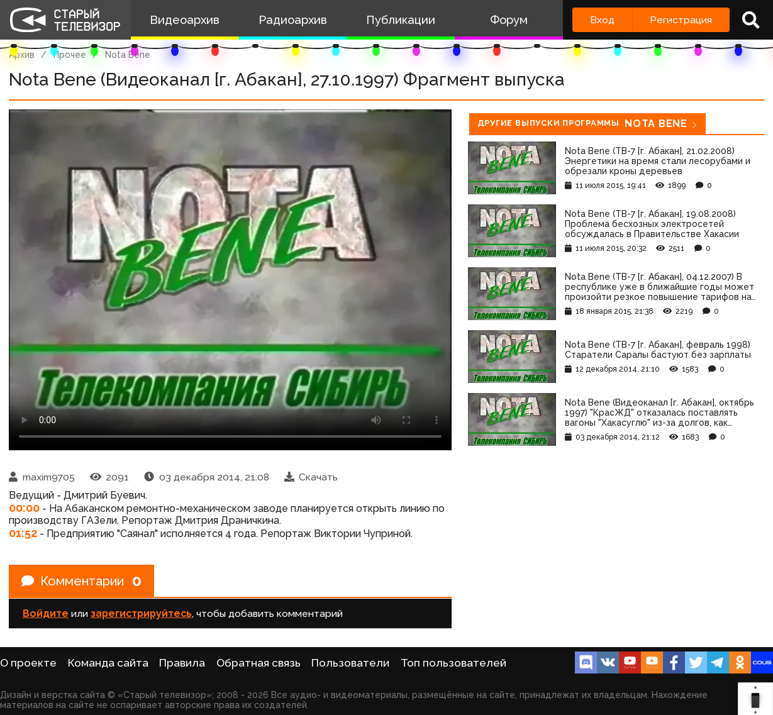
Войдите (46, 613)
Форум (509, 19)
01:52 (23, 533)
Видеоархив (185, 19)
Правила (182, 663)
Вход (602, 20)
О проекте (28, 663)
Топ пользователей (453, 663)
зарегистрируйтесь (141, 613)
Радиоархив (293, 19)
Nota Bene (127, 55)
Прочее (69, 55)
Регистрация (681, 20)
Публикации (400, 19)
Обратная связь (258, 663)
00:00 (24, 507)
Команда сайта (108, 663)
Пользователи (350, 663)
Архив (22, 55)
